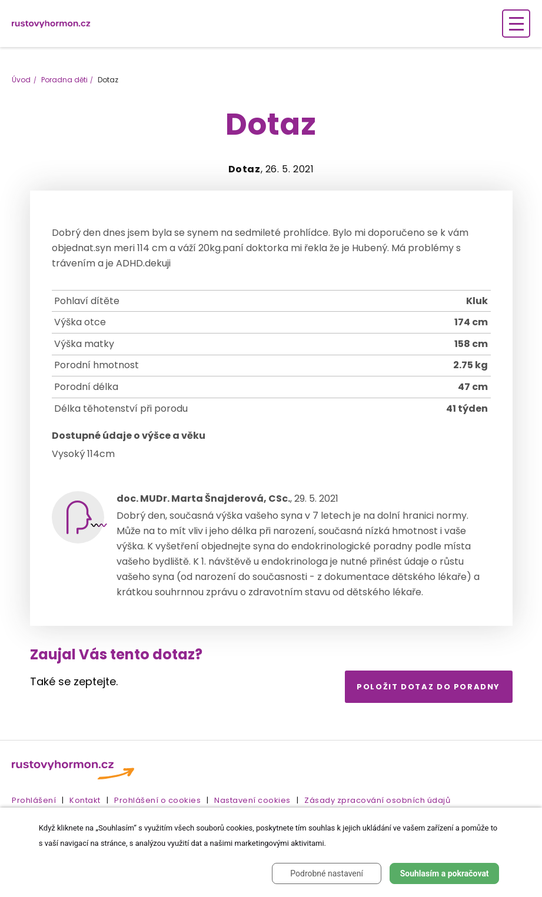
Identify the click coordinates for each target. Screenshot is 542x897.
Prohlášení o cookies (157, 800)
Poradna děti (64, 80)
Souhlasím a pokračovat (444, 873)
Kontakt (85, 800)
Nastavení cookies (252, 800)
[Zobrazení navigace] (516, 23)
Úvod (21, 80)
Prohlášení (34, 800)
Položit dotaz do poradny (428, 686)
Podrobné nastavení (326, 873)
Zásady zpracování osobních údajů (377, 800)
